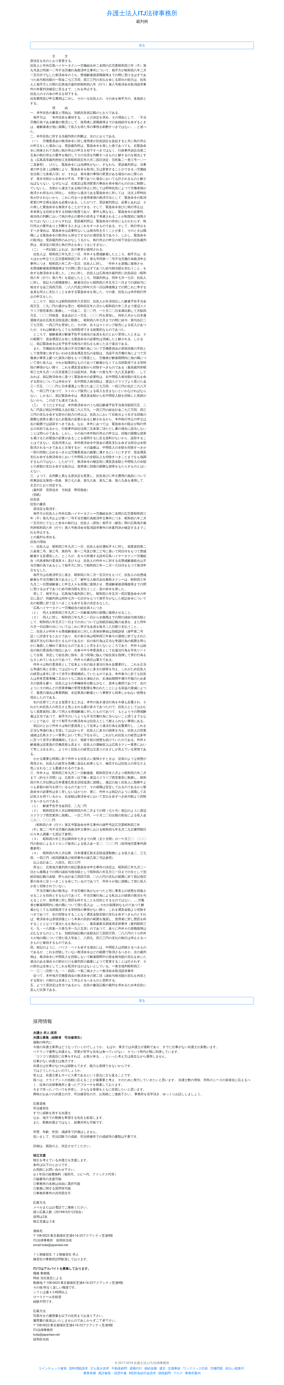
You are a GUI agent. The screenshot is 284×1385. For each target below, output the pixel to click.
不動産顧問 (119, 1368)
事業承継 (89, 1373)
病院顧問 (164, 1373)
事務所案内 (193, 1373)
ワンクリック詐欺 (195, 1368)
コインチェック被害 (52, 1368)
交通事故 (174, 1368)
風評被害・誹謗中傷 (112, 1373)
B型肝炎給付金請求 (142, 1373)
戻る (142, 45)
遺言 (162, 1368)
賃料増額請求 (78, 1368)
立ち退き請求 (99, 1368)
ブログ (178, 1373)
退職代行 (135, 1368)
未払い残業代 (234, 1368)
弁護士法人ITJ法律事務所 (142, 13)
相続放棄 (150, 1368)
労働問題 (216, 1368)
